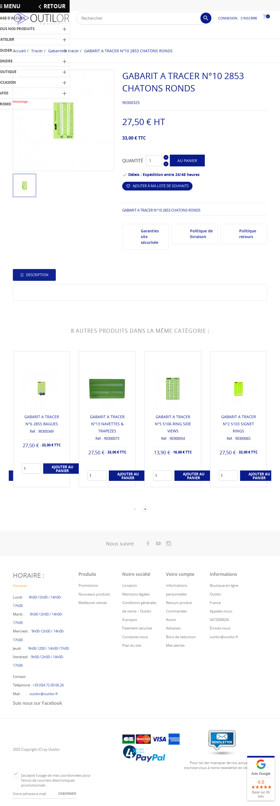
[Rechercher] (144, 18)
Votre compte (180, 575)
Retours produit (179, 602)
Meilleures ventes (92, 602)
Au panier (187, 160)
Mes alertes (175, 645)
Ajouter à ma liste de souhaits (157, 185)
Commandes (176, 611)
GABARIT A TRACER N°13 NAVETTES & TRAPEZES (107, 424)
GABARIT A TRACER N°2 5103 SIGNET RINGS (238, 424)
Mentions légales (136, 594)
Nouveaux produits (94, 594)
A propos (129, 620)
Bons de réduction (181, 637)
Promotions (88, 585)
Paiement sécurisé (137, 628)
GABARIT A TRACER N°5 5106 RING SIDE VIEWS (173, 424)
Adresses (173, 628)
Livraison (129, 585)
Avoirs (171, 620)
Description (36, 274)
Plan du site (131, 645)
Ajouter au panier (62, 469)
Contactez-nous (135, 637)
